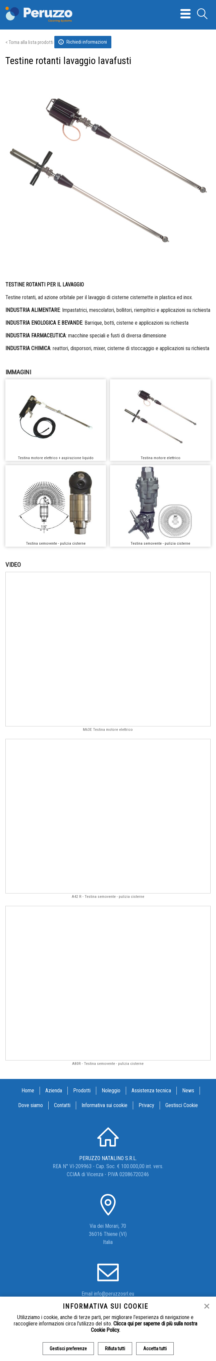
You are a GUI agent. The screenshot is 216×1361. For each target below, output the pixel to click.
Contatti (62, 1105)
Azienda (53, 1090)
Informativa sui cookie (104, 1105)
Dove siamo (30, 1105)
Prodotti (82, 1090)
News (188, 1090)
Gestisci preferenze (68, 1348)
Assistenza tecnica (151, 1090)
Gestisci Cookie (181, 1105)
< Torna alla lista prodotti (29, 42)
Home (27, 1090)
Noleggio (111, 1090)
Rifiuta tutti (115, 1348)
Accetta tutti (155, 1348)
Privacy (146, 1105)
